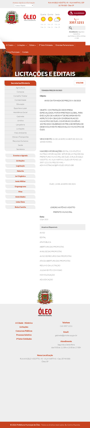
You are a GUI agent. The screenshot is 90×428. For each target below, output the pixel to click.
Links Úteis (20, 202)
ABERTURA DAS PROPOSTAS (52, 247)
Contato (25, 52)
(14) (76, 21)
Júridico (20, 120)
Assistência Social (20, 112)
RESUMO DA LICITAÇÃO (50, 265)
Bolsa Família (20, 207)
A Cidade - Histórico (24, 323)
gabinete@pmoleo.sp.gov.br (66, 335)
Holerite (20, 171)
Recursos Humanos (20, 141)
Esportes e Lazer (20, 108)
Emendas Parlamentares (65, 45)
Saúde (20, 145)
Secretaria (20, 149)
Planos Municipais (12, 52)
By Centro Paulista (72, 425)
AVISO (42, 233)
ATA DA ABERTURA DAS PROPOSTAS (55, 261)
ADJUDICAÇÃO (46, 279)
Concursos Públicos (24, 331)
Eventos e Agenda (20, 155)
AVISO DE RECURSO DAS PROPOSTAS (55, 256)
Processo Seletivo (24, 335)
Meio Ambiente (20, 133)
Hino (20, 192)
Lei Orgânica (20, 176)
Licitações (20, 129)
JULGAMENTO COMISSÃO (51, 270)
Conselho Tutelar (20, 96)
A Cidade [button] (9, 45)
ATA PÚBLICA (45, 242)
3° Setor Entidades (46, 45)
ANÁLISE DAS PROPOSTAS (51, 251)
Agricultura (20, 88)
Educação (20, 104)
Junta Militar (20, 181)
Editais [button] (31, 45)
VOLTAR (79, 83)
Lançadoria (20, 124)
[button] (77, 14)
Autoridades (20, 197)
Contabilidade (20, 100)
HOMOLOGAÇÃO (47, 275)
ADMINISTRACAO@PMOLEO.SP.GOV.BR (57, 165)
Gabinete (20, 116)
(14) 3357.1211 (66, 326)
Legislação (20, 166)
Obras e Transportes (20, 137)
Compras (20, 92)
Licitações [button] (21, 45)
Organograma (20, 186)
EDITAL (43, 237)
